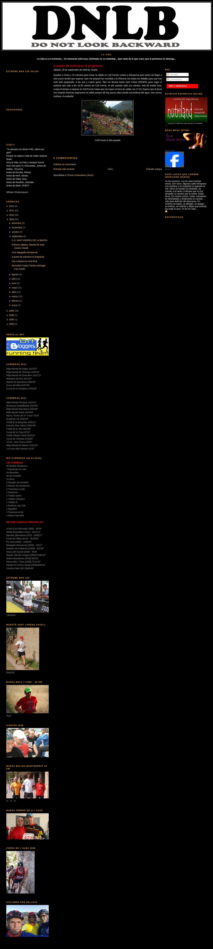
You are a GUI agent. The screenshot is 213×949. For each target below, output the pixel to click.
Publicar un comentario (64, 164)
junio (14, 283)
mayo (14, 287)
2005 (11, 319)
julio (14, 279)
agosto (15, 274)
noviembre (17, 227)
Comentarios (174, 79)
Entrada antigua (154, 169)
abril (14, 292)
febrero (15, 301)
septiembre (17, 236)
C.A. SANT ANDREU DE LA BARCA (29, 240)
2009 (11, 219)
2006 (11, 315)
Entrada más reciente (63, 169)
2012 (11, 206)
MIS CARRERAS (178, 86)
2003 (11, 324)
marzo (15, 296)
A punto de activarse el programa (28, 257)
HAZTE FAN (170, 150)
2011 (11, 210)
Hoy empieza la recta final (24, 261)
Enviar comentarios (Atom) (80, 175)
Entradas (172, 74)
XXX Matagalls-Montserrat (24, 252)
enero (14, 305)
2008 (11, 310)
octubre (15, 232)
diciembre (16, 223)
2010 (11, 215)
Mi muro (168, 169)
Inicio (110, 169)
